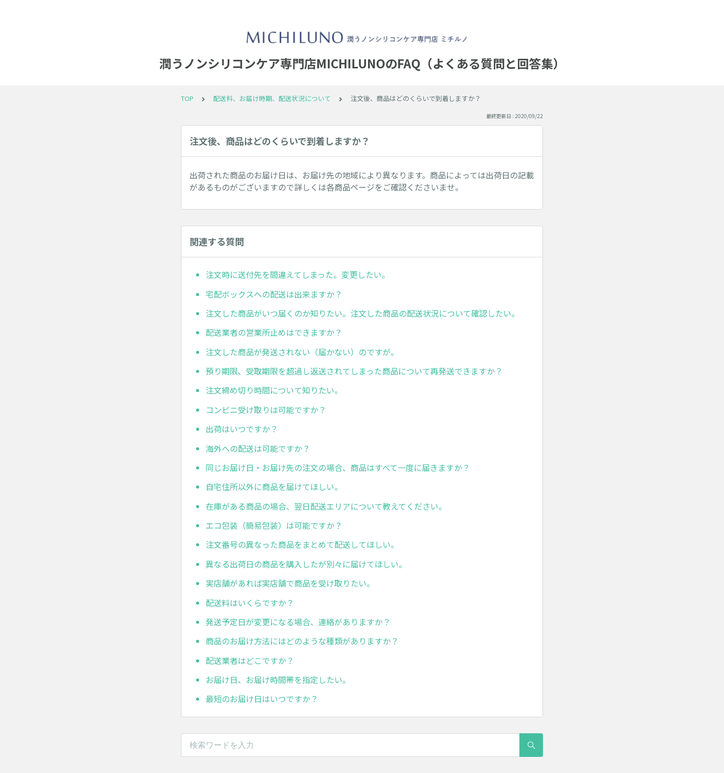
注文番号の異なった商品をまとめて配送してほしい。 (302, 544)
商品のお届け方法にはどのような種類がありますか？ (302, 641)
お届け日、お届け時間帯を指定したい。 (278, 679)
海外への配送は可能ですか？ (258, 448)
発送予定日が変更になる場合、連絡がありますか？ (298, 622)
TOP (187, 98)
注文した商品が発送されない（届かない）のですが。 (302, 352)
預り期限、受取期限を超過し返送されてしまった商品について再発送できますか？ (354, 371)
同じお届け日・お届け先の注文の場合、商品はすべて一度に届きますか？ (338, 467)
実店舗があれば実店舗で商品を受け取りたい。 (290, 583)
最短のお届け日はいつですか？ (262, 699)
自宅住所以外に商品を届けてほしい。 (274, 486)
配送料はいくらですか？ (250, 603)
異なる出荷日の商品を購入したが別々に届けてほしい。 (306, 564)
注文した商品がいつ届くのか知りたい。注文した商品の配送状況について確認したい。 (362, 313)
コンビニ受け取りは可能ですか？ (266, 410)
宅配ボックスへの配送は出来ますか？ (274, 294)
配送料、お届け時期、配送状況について (272, 98)
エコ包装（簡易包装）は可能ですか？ (274, 525)
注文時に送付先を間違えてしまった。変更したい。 (298, 274)
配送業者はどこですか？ (250, 660)
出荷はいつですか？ (242, 429)
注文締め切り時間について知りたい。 (274, 390)
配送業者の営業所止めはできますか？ (274, 332)
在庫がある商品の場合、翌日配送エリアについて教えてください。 (326, 506)
